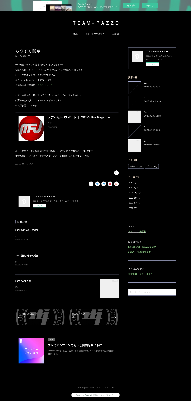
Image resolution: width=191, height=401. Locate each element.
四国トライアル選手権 (95, 34)
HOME (75, 34)
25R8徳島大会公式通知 (154, 126)
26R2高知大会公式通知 (26, 230)
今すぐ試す (131, 5)
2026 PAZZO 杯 (23, 281)
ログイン (150, 5)
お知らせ (136, 166)
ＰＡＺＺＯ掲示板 (137, 231)
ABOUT (115, 34)
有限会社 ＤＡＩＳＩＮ (140, 274)
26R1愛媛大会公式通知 (26, 256)
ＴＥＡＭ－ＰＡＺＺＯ (95, 23)
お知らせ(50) (19, 164)
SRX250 (147, 141)
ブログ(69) (29, 164)
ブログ (152, 166)
